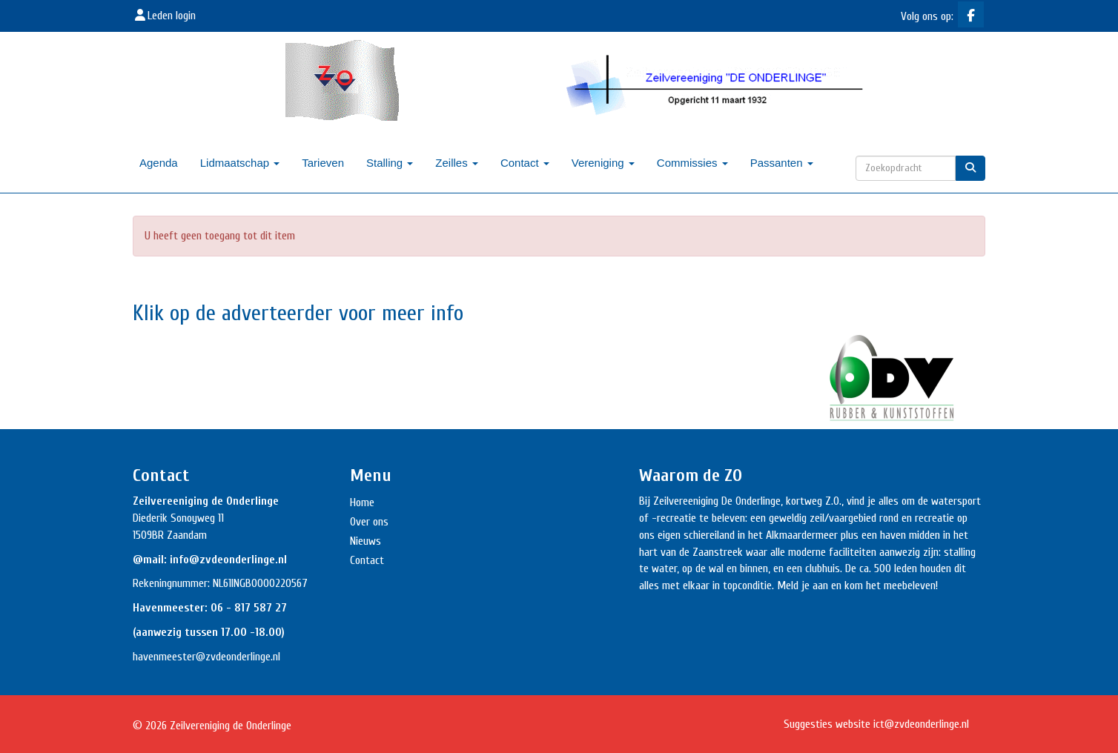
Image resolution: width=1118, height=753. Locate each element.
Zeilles (456, 162)
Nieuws (365, 541)
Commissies (692, 162)
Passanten (781, 162)
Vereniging (603, 162)
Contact (524, 162)
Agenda (158, 162)
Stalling (389, 162)
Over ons (369, 521)
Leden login (164, 15)
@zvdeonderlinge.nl (238, 656)
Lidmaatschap (240, 162)
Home (362, 502)
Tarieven (323, 162)
